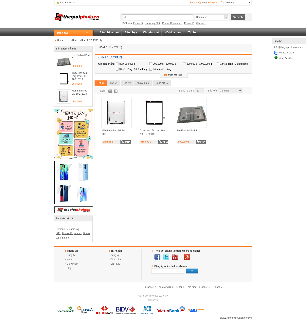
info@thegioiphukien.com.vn (289, 47)
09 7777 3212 (286, 58)
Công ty (71, 255)
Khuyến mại (151, 32)
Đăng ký (212, 2)
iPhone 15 (189, 23)
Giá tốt (127, 83)
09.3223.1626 (286, 52)
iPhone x (201, 23)
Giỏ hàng (230, 2)
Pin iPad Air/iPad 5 (81, 57)
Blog (69, 268)
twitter (166, 257)
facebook (157, 257)
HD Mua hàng (173, 32)
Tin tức (192, 32)
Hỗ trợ (70, 259)
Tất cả (101, 83)
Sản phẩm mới (109, 32)
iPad (74, 40)
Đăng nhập (195, 2)
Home (60, 40)
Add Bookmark (68, 2)
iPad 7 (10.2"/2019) (91, 40)
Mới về (113, 83)
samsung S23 (152, 23)
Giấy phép (72, 263)
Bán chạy (131, 32)
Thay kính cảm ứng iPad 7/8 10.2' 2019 (80, 76)
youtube (175, 257)
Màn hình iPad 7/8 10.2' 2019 (79, 92)
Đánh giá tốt (161, 83)
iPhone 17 (138, 23)
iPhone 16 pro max (172, 23)
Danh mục (63, 33)
